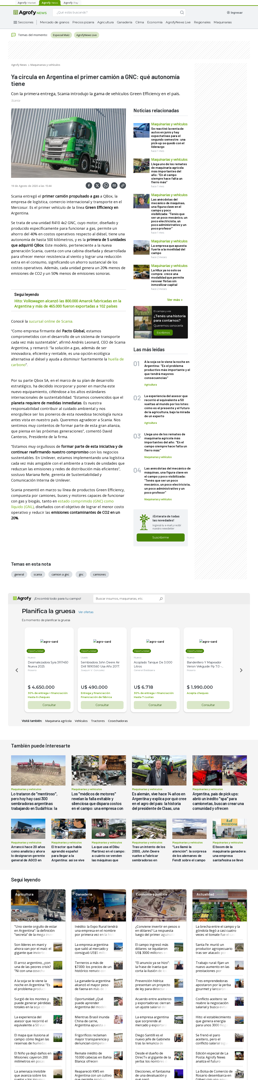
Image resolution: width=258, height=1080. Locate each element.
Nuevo (32, 657)
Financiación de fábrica (96, 697)
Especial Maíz (61, 35)
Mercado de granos (54, 22)
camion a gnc (60, 574)
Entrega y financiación (96, 693)
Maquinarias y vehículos (45, 64)
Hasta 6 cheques (39, 697)
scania (38, 574)
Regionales (202, 22)
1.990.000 (202, 687)
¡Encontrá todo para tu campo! (57, 598)
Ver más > (175, 299)
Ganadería (124, 22)
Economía (154, 22)
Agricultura (105, 22)
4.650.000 (43, 687)
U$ (85, 687)
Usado (84, 657)
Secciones (25, 22)
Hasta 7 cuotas (144, 697)
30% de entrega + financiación (48, 693)
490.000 (98, 687)
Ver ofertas (85, 612)
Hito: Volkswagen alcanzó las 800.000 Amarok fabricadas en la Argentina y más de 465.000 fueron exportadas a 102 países (67, 304)
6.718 (148, 687)
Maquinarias (223, 22)
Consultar (49, 705)
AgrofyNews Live (178, 22)
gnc (81, 574)
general (19, 574)
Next (242, 670)
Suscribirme (160, 537)
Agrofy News (19, 64)
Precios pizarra (83, 22)
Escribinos (163, 332)
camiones (99, 574)
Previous (16, 670)
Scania (15, 100)
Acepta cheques (198, 693)
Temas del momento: (29, 35)
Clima (139, 22)
